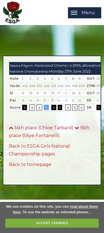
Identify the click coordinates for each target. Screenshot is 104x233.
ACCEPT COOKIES (52, 223)
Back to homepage (30, 164)
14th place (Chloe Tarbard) (41, 127)
